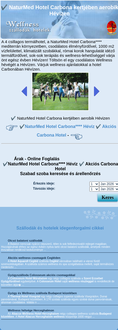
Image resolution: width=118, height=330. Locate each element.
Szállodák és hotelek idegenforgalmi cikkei (60, 228)
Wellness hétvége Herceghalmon (31, 310)
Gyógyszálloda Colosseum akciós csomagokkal (41, 275)
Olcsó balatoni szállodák (25, 240)
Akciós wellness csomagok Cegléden (34, 257)
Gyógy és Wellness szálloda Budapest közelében (42, 293)
